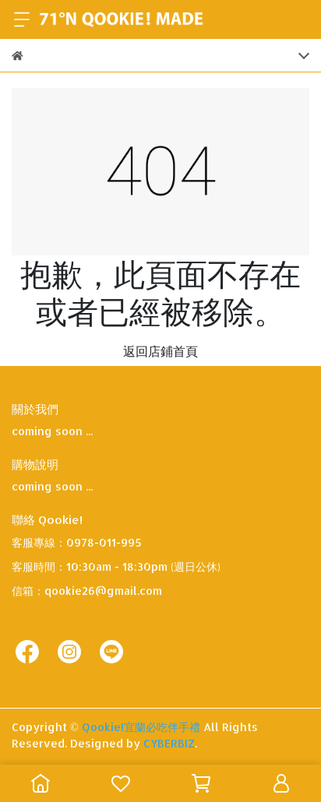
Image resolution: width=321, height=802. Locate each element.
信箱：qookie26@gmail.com (87, 590)
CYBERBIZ (169, 743)
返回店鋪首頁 (160, 351)
